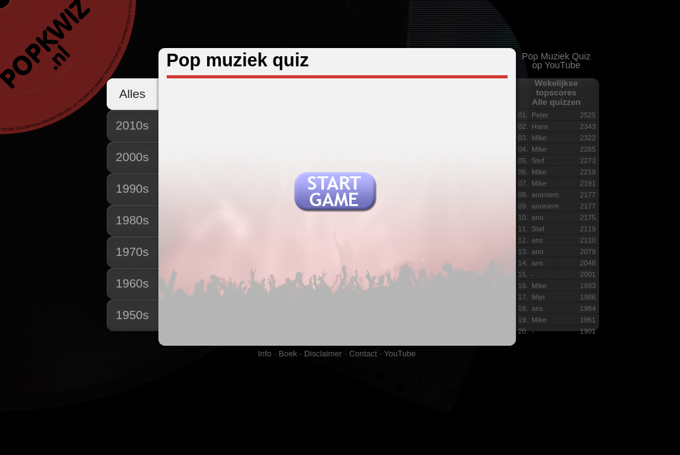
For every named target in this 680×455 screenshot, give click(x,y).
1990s (132, 188)
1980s (132, 220)
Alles (132, 93)
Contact (363, 353)
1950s (132, 315)
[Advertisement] (339, 25)
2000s (132, 157)
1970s (132, 251)
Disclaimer (323, 353)
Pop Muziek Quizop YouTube (556, 60)
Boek (287, 353)
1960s (132, 283)
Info (264, 353)
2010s (132, 125)
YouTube (399, 353)
